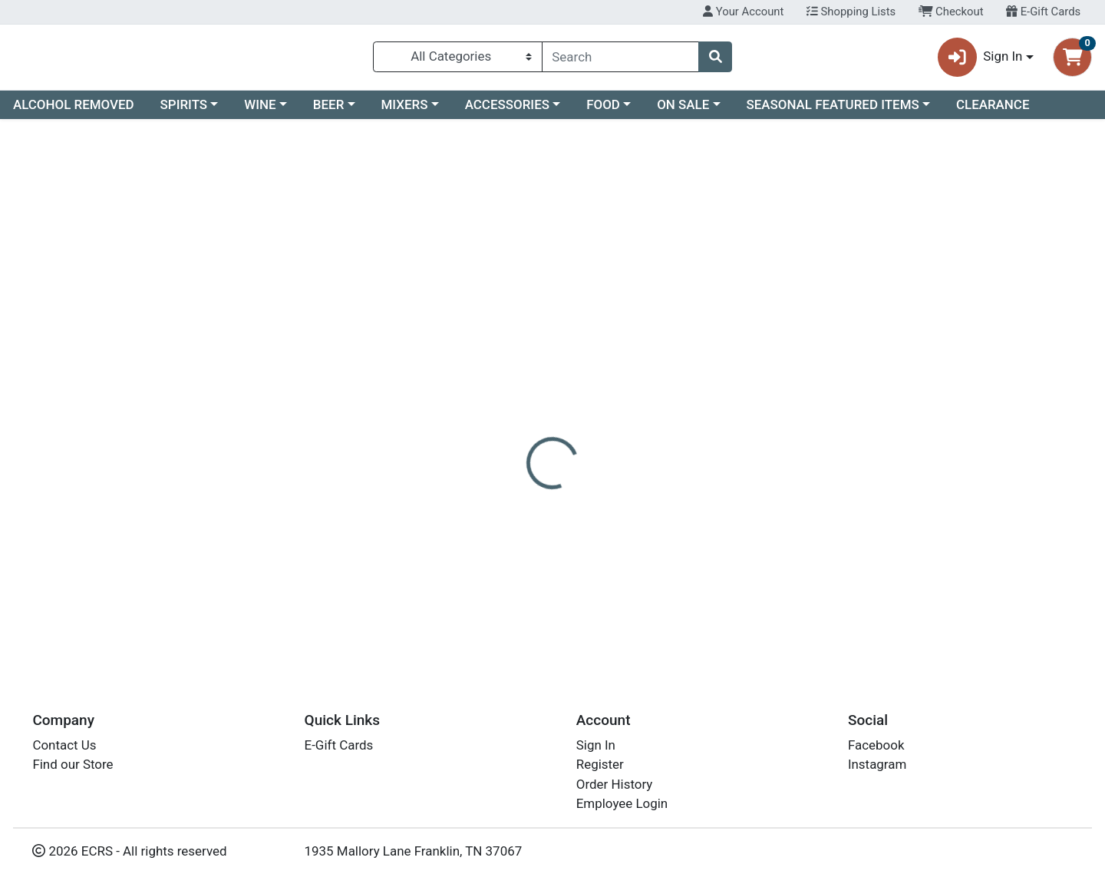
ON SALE (683, 110)
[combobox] (620, 60)
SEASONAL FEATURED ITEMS (832, 110)
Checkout (951, 11)
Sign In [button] (980, 60)
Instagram (877, 764)
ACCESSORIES (507, 110)
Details (503, 334)
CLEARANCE (993, 110)
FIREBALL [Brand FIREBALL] (650, 395)
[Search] (620, 60)
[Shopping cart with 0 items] (1072, 60)
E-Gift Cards (1043, 11)
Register (600, 764)
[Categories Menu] (458, 60)
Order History (614, 784)
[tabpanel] (782, 442)
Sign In (595, 745)
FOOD (603, 110)
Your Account (743, 11)
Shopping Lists (851, 11)
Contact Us (64, 745)
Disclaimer (576, 334)
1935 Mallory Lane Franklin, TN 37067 (414, 851)
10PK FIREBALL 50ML (579, 606)
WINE (259, 110)
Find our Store (72, 764)
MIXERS (404, 110)
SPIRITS (184, 110)
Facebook (876, 745)
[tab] (503, 333)
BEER (329, 110)
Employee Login (622, 803)
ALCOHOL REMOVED (73, 110)
